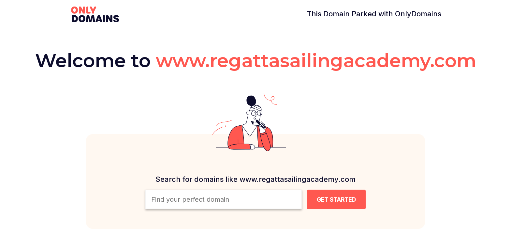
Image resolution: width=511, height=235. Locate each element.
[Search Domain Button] (336, 199)
